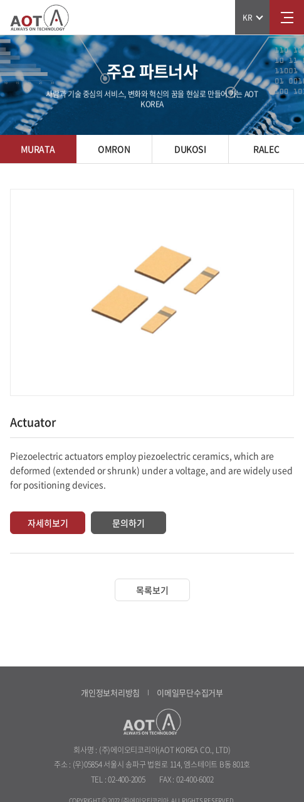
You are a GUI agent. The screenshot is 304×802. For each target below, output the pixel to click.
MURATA (38, 148)
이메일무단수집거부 (190, 692)
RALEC (266, 148)
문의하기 (128, 522)
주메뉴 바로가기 (0, 0)
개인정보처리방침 (110, 692)
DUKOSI (190, 148)
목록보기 (152, 590)
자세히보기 (48, 522)
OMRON (114, 148)
